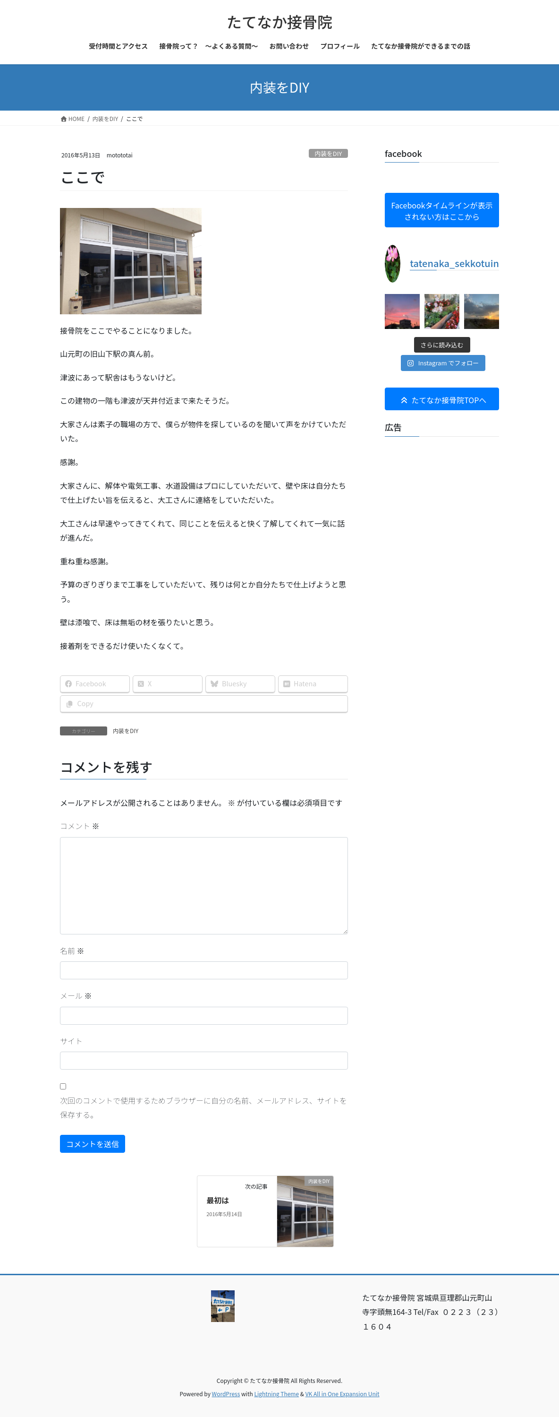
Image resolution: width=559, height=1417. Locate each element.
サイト (71, 1040)
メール (76, 995)
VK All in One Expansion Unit (342, 1394)
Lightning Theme (276, 1394)
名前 (72, 950)
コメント (80, 825)
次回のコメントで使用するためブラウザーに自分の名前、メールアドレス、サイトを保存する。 (203, 1107)
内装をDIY (328, 153)
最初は (217, 1200)
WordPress (226, 1394)
